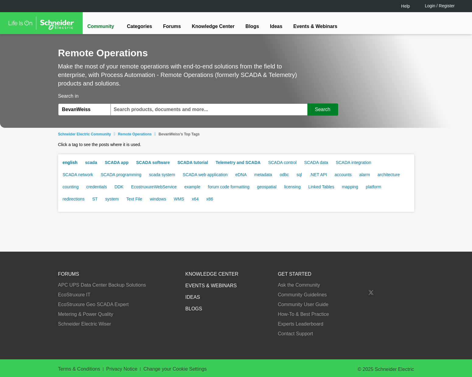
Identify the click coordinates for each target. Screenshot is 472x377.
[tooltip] (268, 212)
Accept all (393, 355)
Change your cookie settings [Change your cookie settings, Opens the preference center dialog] (340, 355)
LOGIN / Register (233, 212)
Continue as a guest (237, 236)
